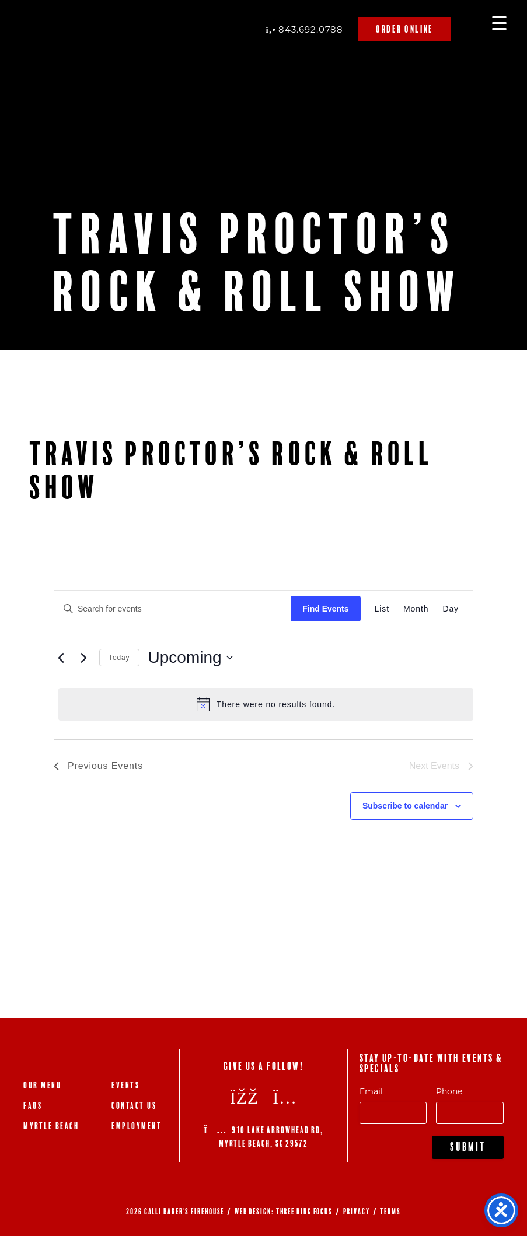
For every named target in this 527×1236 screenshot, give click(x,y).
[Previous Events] (61, 658)
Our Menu (42, 1085)
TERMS (390, 1211)
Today (119, 658)
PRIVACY (356, 1211)
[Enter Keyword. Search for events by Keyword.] (172, 609)
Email (371, 1091)
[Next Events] (83, 658)
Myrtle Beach (51, 1126)
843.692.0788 (304, 29)
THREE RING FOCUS (304, 1211)
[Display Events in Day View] (450, 609)
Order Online (404, 29)
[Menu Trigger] (499, 22)
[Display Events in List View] (382, 609)
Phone (449, 1091)
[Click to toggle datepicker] (190, 657)
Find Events (325, 608)
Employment (136, 1126)
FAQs (32, 1106)
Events (125, 1085)
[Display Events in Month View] (415, 609)
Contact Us (133, 1106)
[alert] (265, 704)
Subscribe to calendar (405, 805)
